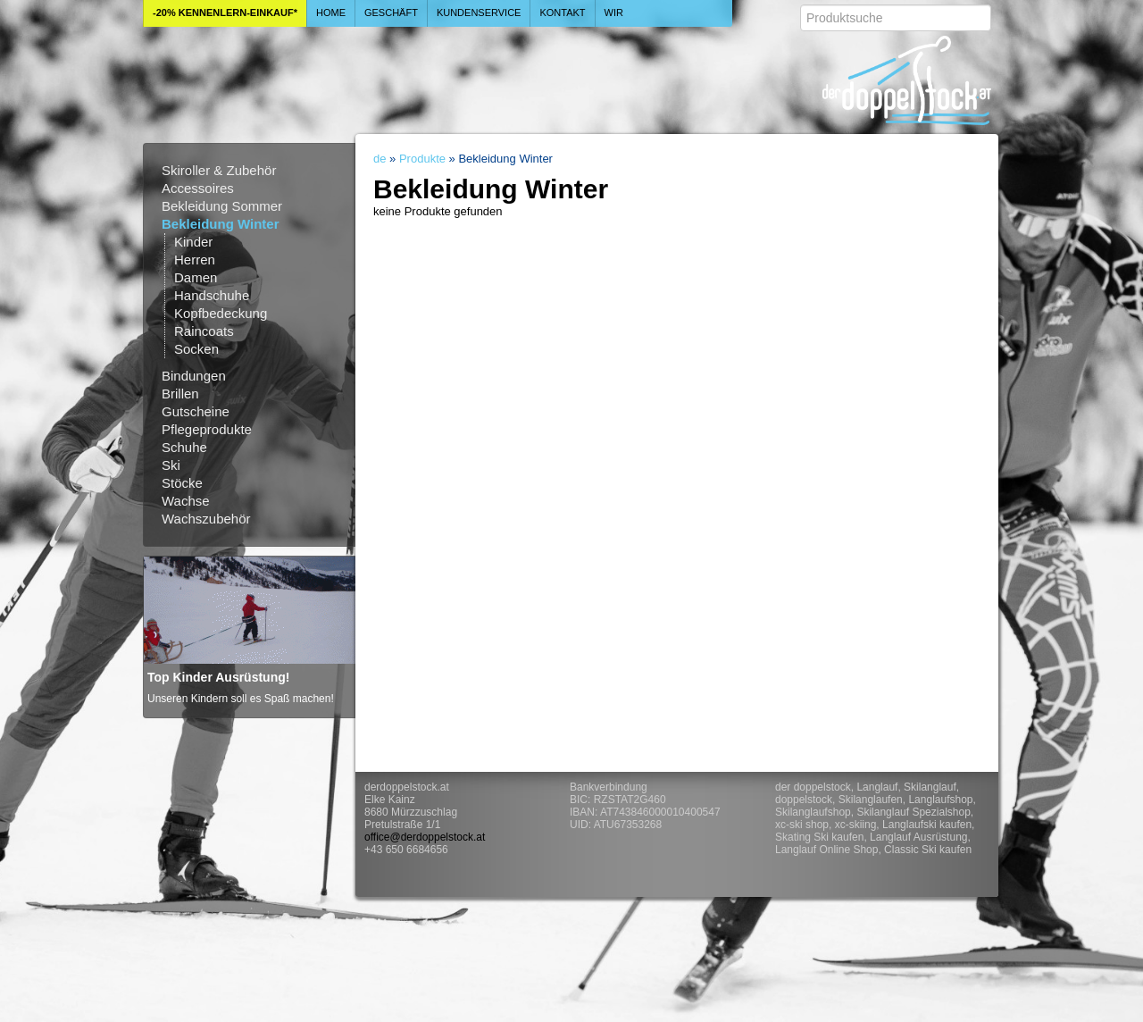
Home (331, 12)
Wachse (186, 500)
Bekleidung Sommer (222, 206)
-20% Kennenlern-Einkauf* (225, 12)
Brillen (180, 393)
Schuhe (184, 447)
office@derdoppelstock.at (424, 837)
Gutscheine (195, 411)
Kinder (193, 241)
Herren (194, 259)
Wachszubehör (206, 518)
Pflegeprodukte (207, 429)
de (379, 158)
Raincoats (204, 331)
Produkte (422, 158)
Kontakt (562, 12)
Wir (614, 12)
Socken (196, 348)
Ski (171, 465)
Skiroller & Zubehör (219, 170)
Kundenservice (479, 12)
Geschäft (391, 12)
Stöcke (182, 482)
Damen (195, 277)
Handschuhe (211, 295)
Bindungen (194, 375)
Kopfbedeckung (220, 313)
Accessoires (198, 188)
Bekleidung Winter (220, 223)
